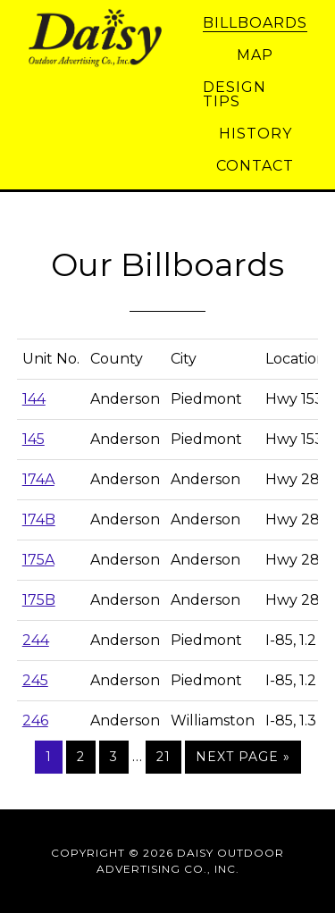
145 (33, 439)
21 (163, 757)
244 (35, 640)
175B (38, 599)
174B (38, 519)
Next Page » (243, 757)
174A (38, 479)
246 (35, 720)
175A (38, 559)
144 (34, 398)
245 (35, 680)
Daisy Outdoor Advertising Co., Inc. (105, 38)
